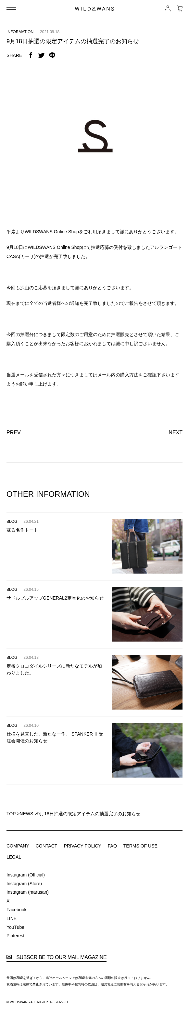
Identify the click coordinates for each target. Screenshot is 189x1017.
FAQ (112, 846)
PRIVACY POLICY (82, 846)
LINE (11, 918)
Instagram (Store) (24, 883)
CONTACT (46, 846)
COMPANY (17, 846)
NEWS (26, 813)
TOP (11, 813)
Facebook (16, 909)
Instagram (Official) (25, 874)
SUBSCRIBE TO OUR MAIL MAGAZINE (56, 957)
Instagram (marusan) (27, 892)
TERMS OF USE (140, 846)
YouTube (15, 927)
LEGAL (13, 857)
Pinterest (15, 935)
